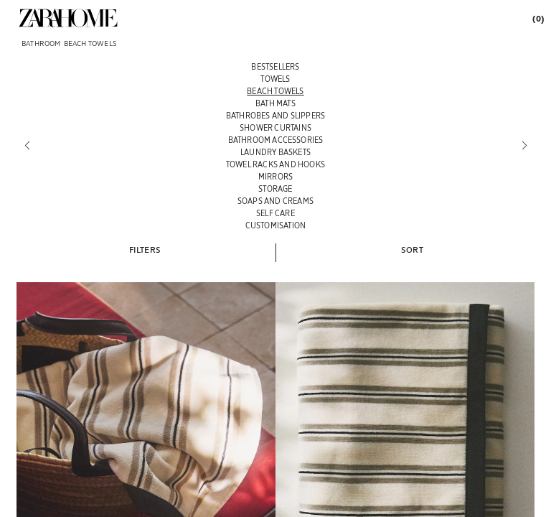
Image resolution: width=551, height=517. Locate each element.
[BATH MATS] (275, 103)
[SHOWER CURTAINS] (275, 127)
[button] (145, 249)
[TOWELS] (275, 78)
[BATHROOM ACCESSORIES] (275, 139)
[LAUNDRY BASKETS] (275, 151)
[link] (68, 18)
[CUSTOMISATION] (275, 225)
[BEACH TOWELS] (275, 90)
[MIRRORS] (275, 176)
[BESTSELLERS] (275, 66)
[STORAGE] (275, 188)
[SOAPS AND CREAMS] (275, 200)
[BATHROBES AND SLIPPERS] (275, 115)
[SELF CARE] (275, 213)
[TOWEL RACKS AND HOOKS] (275, 164)
